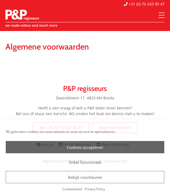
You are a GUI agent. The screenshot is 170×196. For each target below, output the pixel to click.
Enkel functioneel (85, 162)
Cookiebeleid (72, 189)
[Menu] (162, 15)
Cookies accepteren (85, 147)
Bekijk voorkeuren (85, 177)
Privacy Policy (95, 189)
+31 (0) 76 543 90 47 (144, 4)
